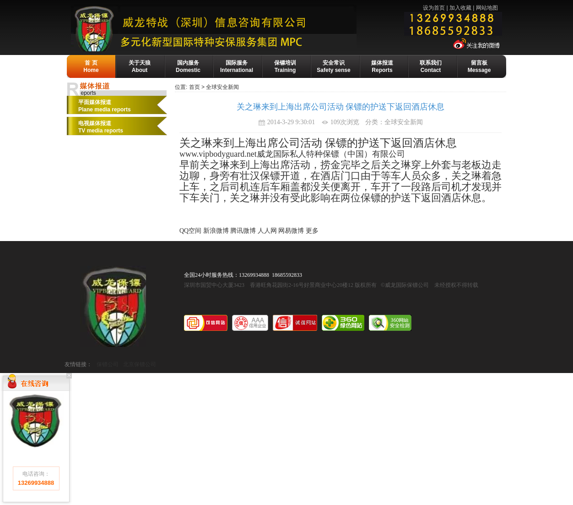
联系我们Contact (431, 66)
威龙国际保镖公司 (113, 306)
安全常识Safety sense (333, 66)
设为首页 (434, 8)
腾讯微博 (243, 230)
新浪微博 (216, 230)
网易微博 (291, 230)
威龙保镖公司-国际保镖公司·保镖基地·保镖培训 (234, 28)
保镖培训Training (285, 66)
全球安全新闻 (222, 87)
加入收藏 (460, 8)
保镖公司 (108, 364)
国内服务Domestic (188, 66)
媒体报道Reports (382, 66)
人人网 (267, 230)
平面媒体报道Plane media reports (104, 106)
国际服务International (236, 66)
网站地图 (487, 8)
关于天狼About (140, 66)
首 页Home (90, 66)
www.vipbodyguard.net (218, 154)
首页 (194, 87)
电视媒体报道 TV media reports (100, 127)
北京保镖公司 (139, 364)
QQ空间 (190, 230)
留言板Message (479, 66)
